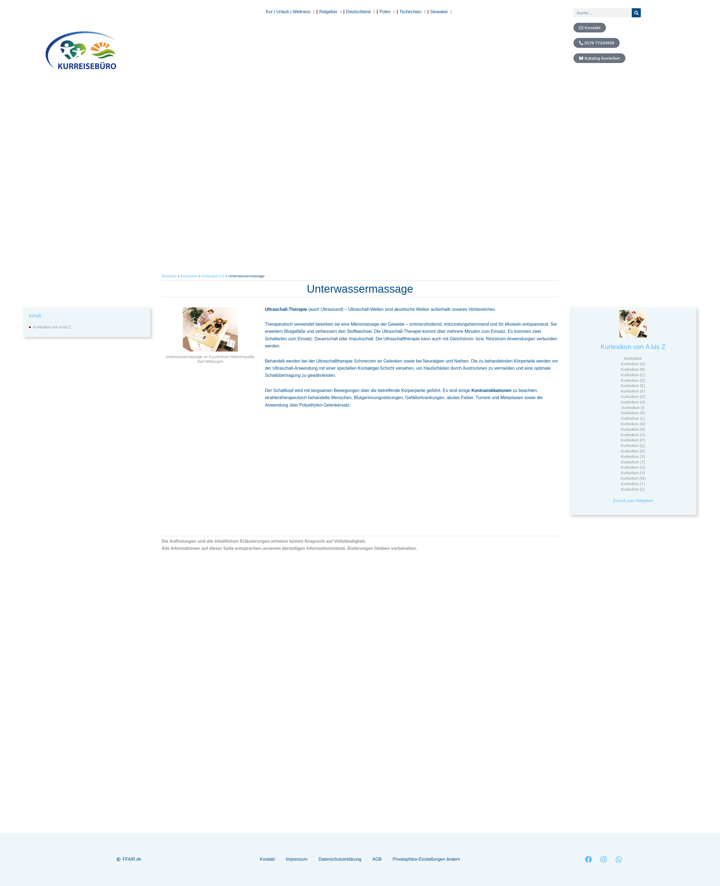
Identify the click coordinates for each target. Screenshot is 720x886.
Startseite (169, 276)
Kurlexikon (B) (633, 369)
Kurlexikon (190, 276)
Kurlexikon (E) (633, 385)
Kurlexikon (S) (633, 456)
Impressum (297, 859)
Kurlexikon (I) (633, 407)
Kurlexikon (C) (633, 375)
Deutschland (360, 12)
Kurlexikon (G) (633, 396)
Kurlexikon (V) (633, 473)
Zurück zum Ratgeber (633, 500)
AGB (377, 859)
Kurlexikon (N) (633, 429)
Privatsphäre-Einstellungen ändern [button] (426, 859)
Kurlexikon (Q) (633, 445)
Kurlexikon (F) (633, 391)
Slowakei (441, 12)
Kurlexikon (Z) (633, 489)
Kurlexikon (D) (633, 380)
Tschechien (412, 12)
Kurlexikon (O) (633, 435)
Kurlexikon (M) (632, 424)
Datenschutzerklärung (340, 859)
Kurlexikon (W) (633, 478)
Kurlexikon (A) (633, 364)
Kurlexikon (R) (633, 451)
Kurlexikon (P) (633, 440)
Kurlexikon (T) (633, 462)
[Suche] (636, 12)
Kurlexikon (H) (633, 402)
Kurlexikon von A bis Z (52, 327)
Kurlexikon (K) (633, 413)
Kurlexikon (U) (215, 276)
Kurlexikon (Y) (633, 484)
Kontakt (267, 859)
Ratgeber (330, 12)
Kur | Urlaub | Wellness (290, 12)
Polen (387, 12)
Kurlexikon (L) (633, 418)
